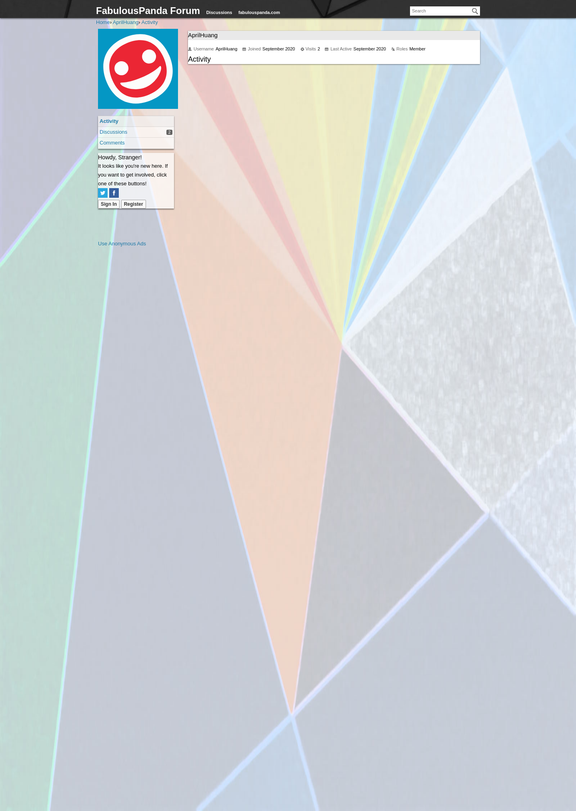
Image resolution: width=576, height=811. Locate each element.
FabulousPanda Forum (148, 10)
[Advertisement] (130, 368)
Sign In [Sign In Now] (109, 204)
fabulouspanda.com (259, 12)
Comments (112, 143)
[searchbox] (445, 11)
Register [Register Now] (133, 204)
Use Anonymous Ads (122, 244)
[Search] (475, 11)
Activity (109, 121)
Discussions (219, 12)
